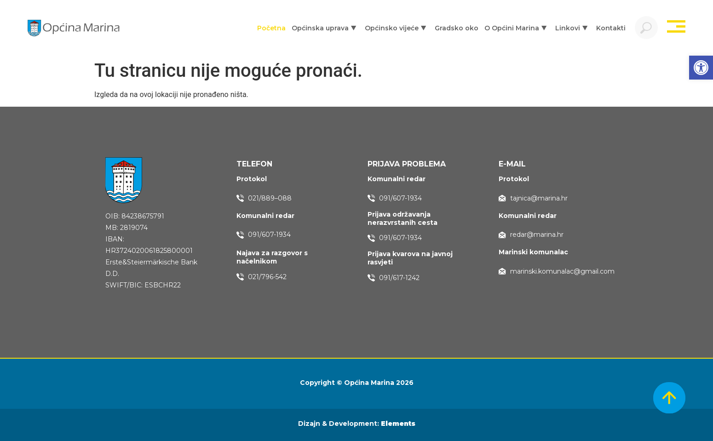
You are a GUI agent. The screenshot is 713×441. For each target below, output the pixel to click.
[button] (701, 68)
